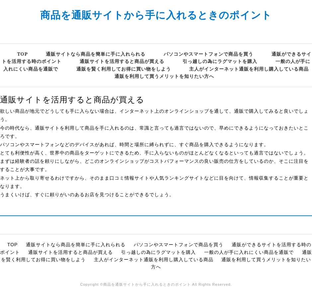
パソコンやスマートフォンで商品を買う (208, 54)
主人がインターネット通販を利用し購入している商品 (249, 69)
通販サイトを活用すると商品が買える (122, 61)
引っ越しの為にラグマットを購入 (220, 61)
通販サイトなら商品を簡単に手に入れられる (95, 54)
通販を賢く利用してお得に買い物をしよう (123, 69)
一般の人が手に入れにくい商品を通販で (249, 252)
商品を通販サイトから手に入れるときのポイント (156, 15)
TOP (22, 54)
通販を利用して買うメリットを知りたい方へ (164, 76)
